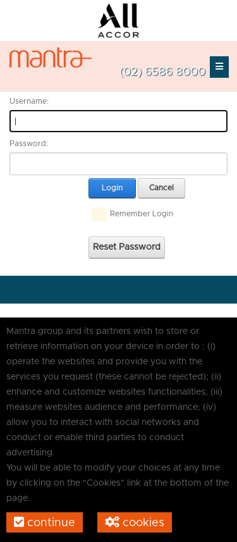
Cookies (134, 522)
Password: (28, 143)
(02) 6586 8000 (162, 72)
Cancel (161, 188)
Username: (29, 101)
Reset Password (127, 247)
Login (112, 188)
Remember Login (141, 214)
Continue (44, 522)
